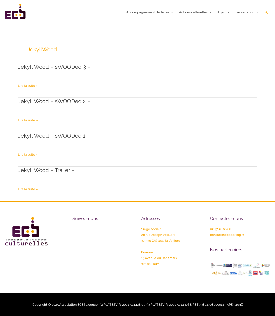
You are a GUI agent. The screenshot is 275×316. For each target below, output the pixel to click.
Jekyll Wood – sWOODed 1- (53, 135)
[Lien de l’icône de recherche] (266, 12)
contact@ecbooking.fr (227, 235)
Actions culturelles (193, 12)
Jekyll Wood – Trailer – (46, 170)
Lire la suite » (28, 86)
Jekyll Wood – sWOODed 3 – (54, 67)
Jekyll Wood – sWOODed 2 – (54, 101)
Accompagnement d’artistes (147, 12)
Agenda (223, 12)
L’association (245, 12)
